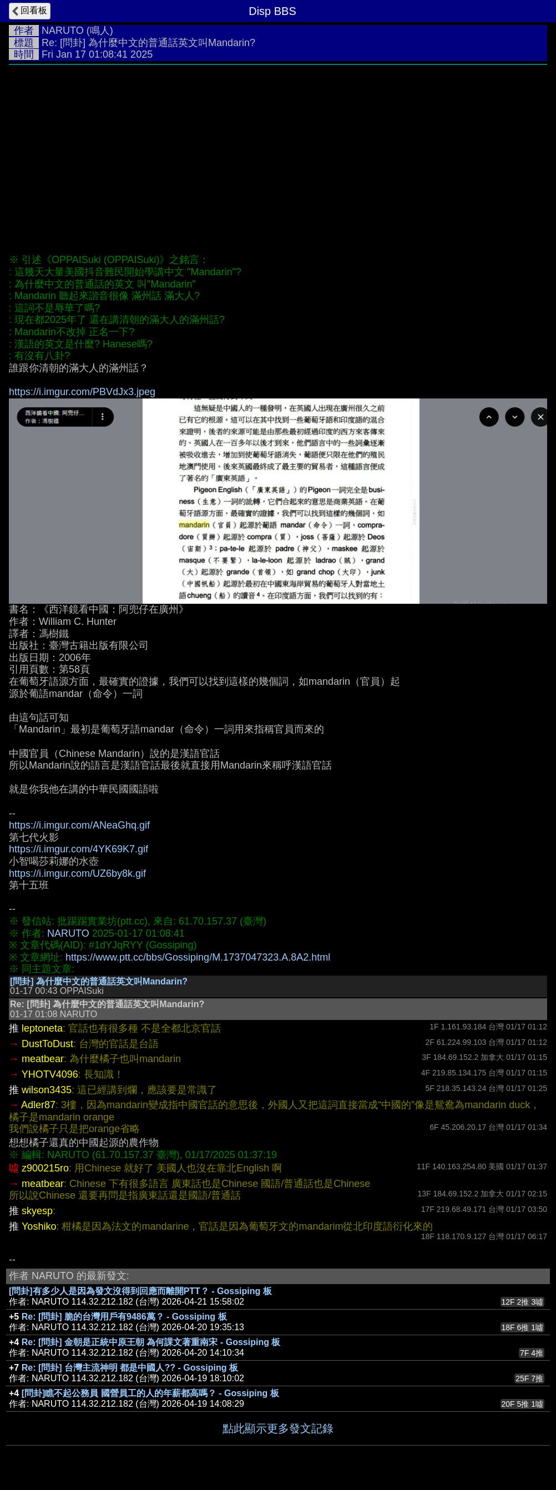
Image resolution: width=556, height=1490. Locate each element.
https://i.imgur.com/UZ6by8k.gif (77, 873)
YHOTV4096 (50, 1074)
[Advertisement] (278, 153)
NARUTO (63, 30)
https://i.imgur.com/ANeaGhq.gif (79, 825)
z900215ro (45, 1168)
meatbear (43, 1058)
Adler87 (38, 1104)
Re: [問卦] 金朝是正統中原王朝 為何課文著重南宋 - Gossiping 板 (151, 1342)
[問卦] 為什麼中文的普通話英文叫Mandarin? (99, 981)
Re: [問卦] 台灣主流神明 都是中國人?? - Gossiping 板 (130, 1367)
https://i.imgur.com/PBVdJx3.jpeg (82, 391)
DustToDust (47, 1043)
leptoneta (42, 1028)
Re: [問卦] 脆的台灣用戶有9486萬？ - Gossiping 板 (124, 1316)
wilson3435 (47, 1089)
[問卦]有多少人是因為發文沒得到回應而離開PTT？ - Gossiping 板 (140, 1291)
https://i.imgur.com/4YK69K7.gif (78, 849)
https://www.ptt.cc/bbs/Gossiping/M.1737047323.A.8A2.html (197, 957)
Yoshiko (39, 1226)
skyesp (37, 1210)
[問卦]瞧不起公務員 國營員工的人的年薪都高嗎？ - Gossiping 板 (150, 1393)
